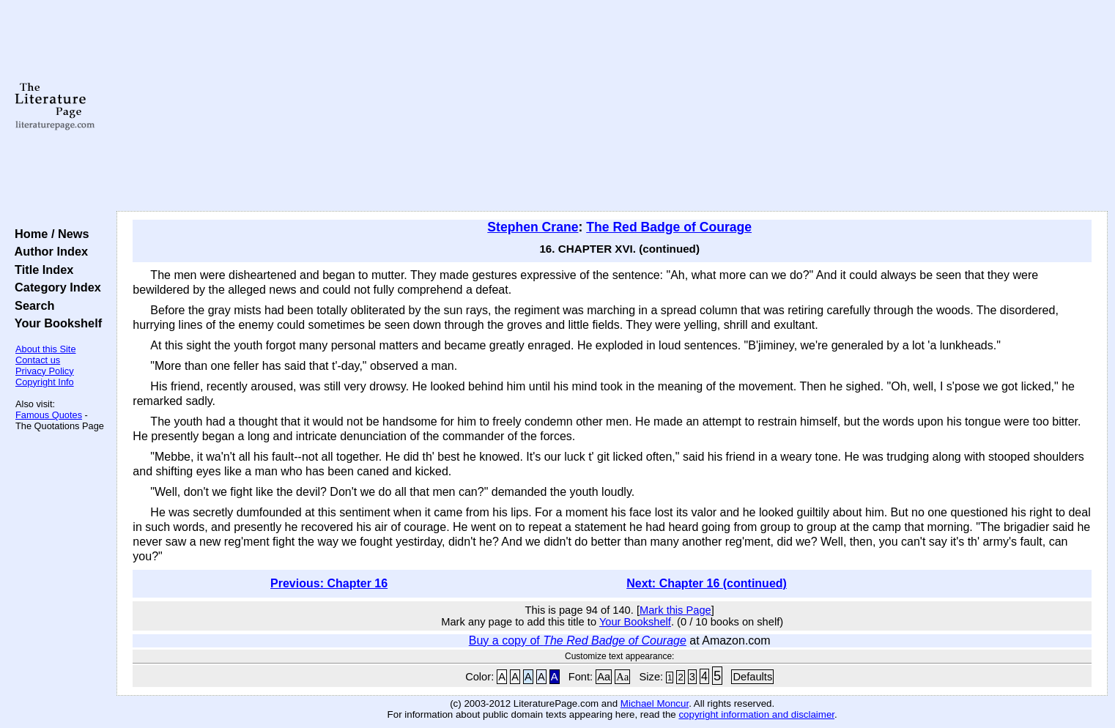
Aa (603, 677)
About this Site (45, 348)
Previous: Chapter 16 (329, 583)
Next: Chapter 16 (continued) (706, 583)
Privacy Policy (44, 370)
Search (31, 305)
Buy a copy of (577, 640)
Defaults (752, 677)
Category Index (54, 287)
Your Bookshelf (55, 323)
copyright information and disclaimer (756, 714)
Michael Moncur (655, 703)
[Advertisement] (612, 106)
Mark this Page (675, 610)
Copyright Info (44, 381)
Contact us (37, 359)
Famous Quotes (48, 414)
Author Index (48, 251)
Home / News (48, 233)
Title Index (40, 269)
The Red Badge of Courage (669, 227)
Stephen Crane (532, 227)
